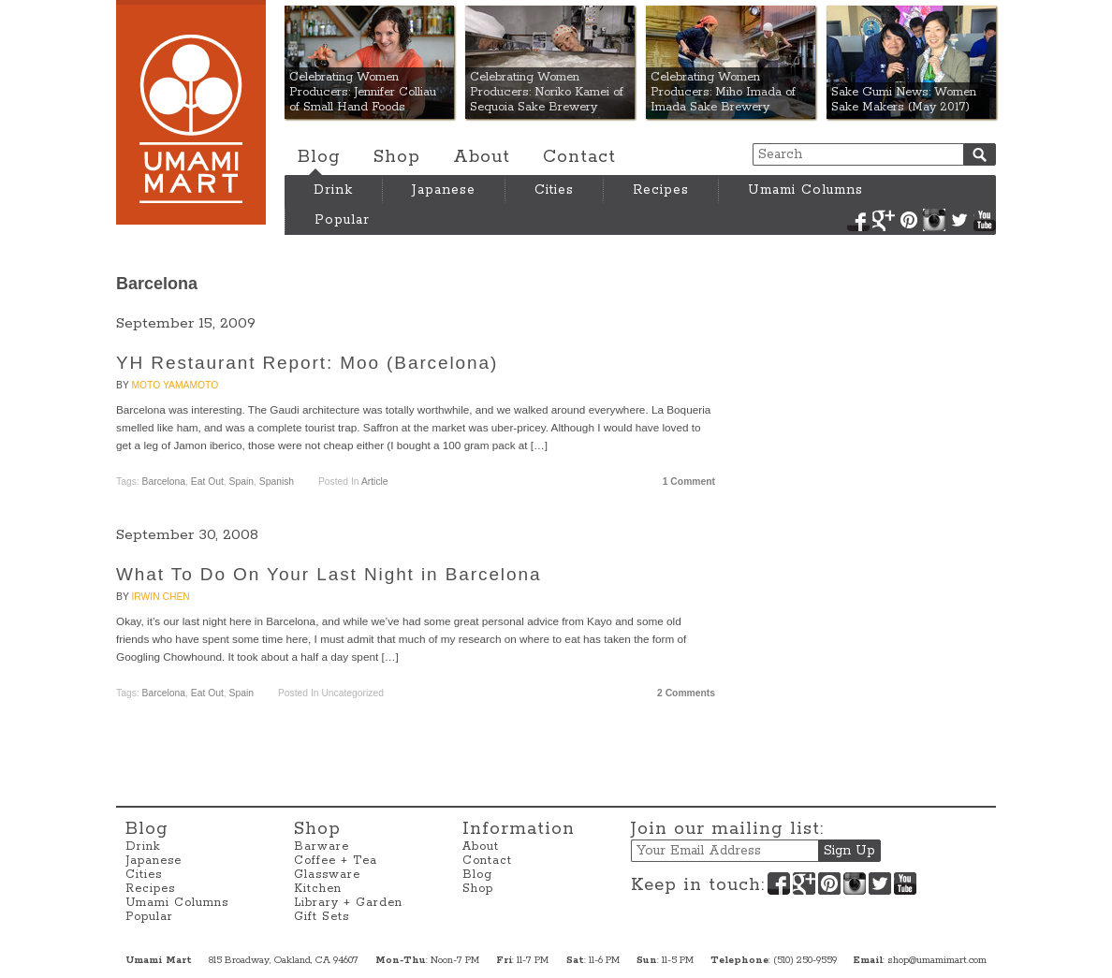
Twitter (959, 220)
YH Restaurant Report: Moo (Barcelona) (307, 362)
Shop (396, 157)
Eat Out (207, 481)
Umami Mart (191, 112)
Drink (333, 190)
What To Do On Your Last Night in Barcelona (328, 574)
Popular (342, 220)
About (481, 157)
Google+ (883, 220)
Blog (319, 157)
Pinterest (909, 220)
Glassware (327, 875)
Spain (241, 481)
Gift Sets (321, 917)
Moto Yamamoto (174, 385)
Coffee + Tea (335, 861)
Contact (579, 157)
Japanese (444, 190)
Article (374, 481)
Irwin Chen (160, 596)
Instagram (934, 220)
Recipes (661, 190)
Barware (321, 846)
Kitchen (318, 889)
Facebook (858, 220)
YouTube (984, 220)
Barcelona (164, 481)
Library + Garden (348, 903)
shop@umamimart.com (937, 960)
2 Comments (686, 693)
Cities (554, 190)
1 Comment (689, 481)
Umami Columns (805, 190)
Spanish (276, 481)
